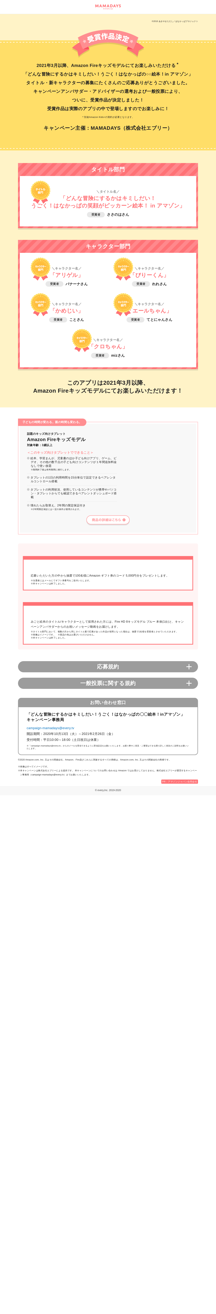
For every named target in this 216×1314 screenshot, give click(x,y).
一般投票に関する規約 (108, 1202)
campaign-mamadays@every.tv (50, 1247)
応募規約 (108, 1185)
